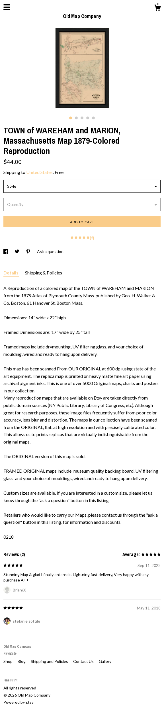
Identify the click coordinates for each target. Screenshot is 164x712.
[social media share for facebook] (6, 251)
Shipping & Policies (43, 272)
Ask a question (50, 251)
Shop (8, 661)
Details (11, 272)
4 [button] (87, 118)
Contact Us (84, 661)
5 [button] (93, 118)
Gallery (105, 661)
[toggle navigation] (6, 7)
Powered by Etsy (18, 702)
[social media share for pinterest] (28, 251)
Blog (22, 661)
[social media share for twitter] (17, 251)
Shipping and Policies (50, 661)
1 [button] (70, 118)
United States (39, 172)
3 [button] (82, 118)
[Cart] (157, 8)
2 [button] (76, 118)
